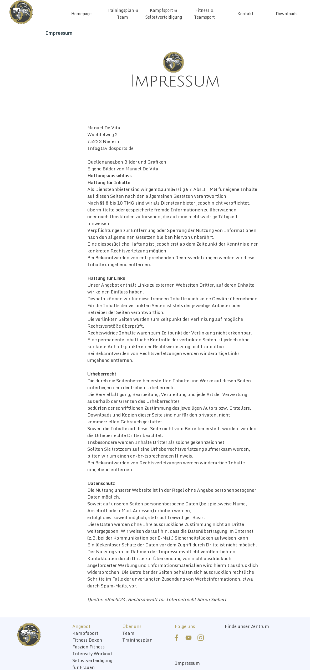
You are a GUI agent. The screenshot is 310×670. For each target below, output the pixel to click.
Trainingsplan (137, 639)
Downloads (286, 13)
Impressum (187, 663)
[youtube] (188, 637)
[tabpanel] (174, 81)
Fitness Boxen (87, 639)
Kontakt (245, 13)
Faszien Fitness (88, 646)
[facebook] (176, 637)
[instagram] (200, 637)
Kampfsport (85, 633)
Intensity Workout (92, 653)
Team (128, 633)
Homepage (81, 13)
